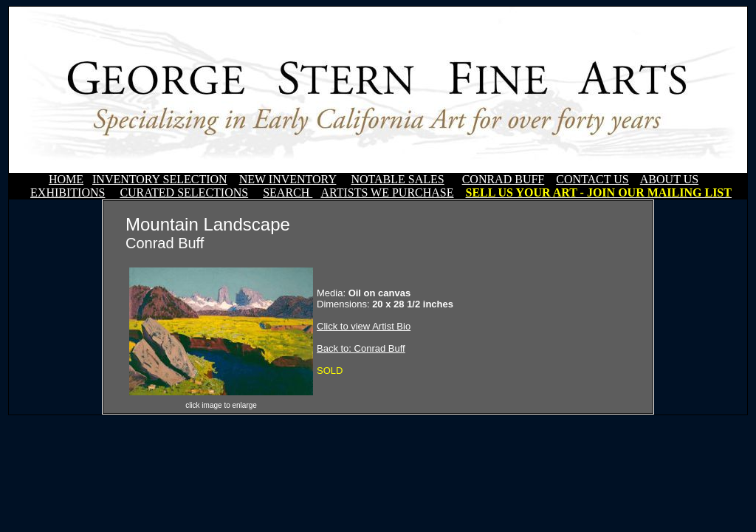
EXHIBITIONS (67, 192)
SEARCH (287, 192)
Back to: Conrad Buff (361, 348)
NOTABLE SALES (397, 179)
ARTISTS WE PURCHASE (386, 192)
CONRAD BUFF (503, 179)
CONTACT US (592, 179)
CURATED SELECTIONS (184, 192)
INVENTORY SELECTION (159, 179)
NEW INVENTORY (288, 179)
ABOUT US (669, 179)
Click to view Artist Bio (363, 326)
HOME (66, 179)
